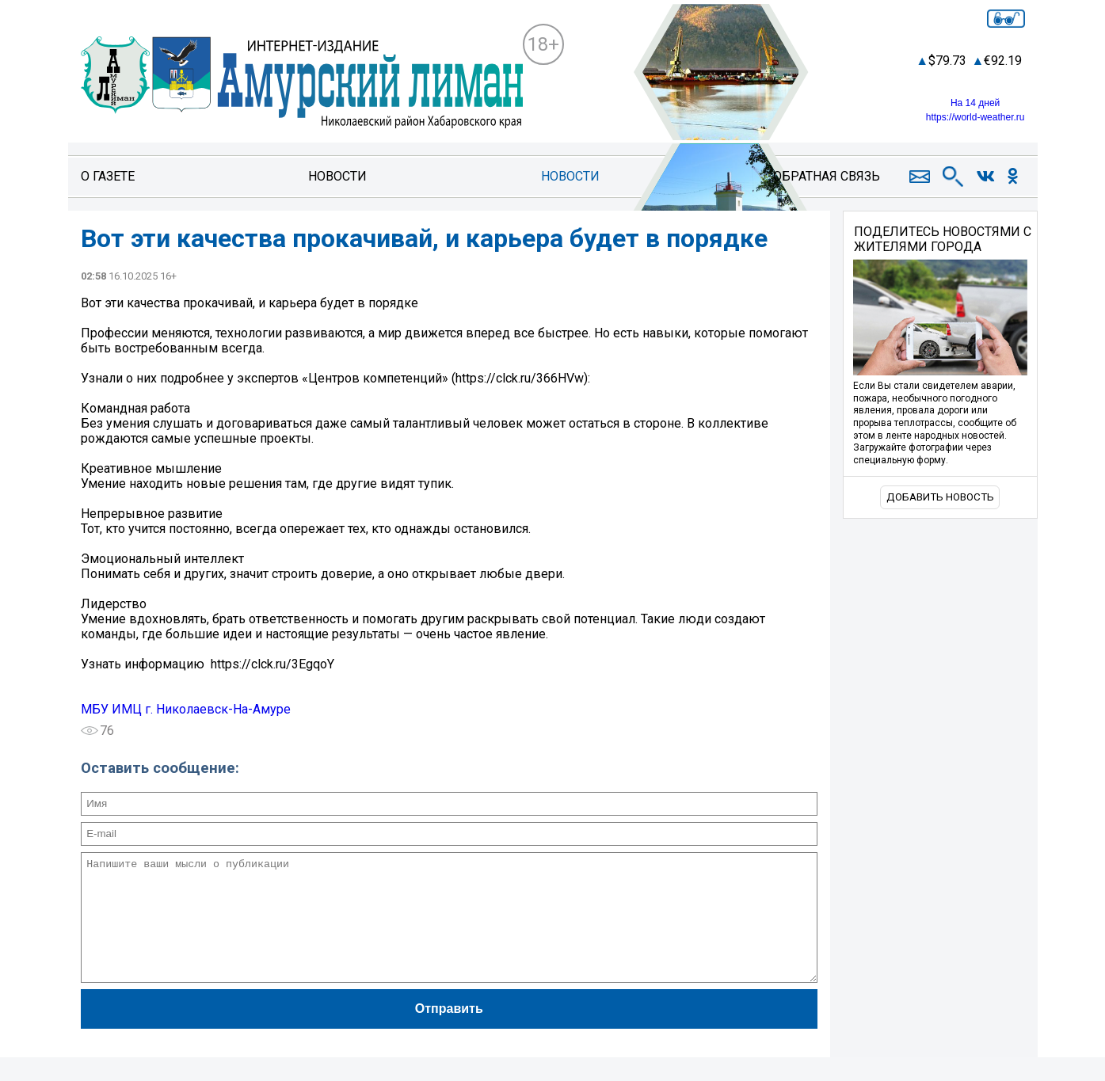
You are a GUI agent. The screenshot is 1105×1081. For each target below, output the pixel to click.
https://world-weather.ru (975, 117)
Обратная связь (826, 176)
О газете (108, 176)
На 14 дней (975, 102)
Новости (337, 176)
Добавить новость (940, 497)
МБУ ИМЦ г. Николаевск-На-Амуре (186, 709)
